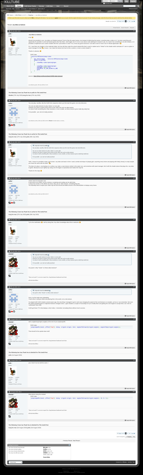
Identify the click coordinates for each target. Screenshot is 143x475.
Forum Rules (46, 457)
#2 (134, 100)
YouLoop (41, 6)
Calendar (17, 8)
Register (133, 1)
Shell (58, 6)
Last (133, 21)
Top (134, 436)
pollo (27, 137)
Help (126, 1)
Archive (130, 462)
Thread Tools (116, 27)
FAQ (13, 8)
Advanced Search (133, 8)
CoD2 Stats (49, 6)
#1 (134, 31)
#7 (134, 287)
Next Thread (76, 440)
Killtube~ (124, 462)
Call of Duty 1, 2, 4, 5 (20, 15)
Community (23, 8)
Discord (66, 6)
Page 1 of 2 (121, 21)
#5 (134, 219)
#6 (134, 251)
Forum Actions (32, 8)
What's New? (10, 6)
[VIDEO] (45, 453)
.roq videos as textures (18, 25)
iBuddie (11, 95)
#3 (134, 142)
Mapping (30, 15)
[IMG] (44, 451)
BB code (45, 447)
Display (131, 27)
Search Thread (124, 27)
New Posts (8, 8)
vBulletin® (71, 471)
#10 (134, 391)
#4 (134, 178)
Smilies (45, 449)
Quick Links (40, 8)
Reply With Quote (130, 88)
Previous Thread (67, 440)
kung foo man (27, 95)
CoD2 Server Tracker (30, 6)
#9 (134, 360)
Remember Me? (107, 3)
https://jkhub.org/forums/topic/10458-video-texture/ (48, 76)
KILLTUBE (12, 2)
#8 (134, 319)
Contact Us (119, 462)
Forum (19, 6)
